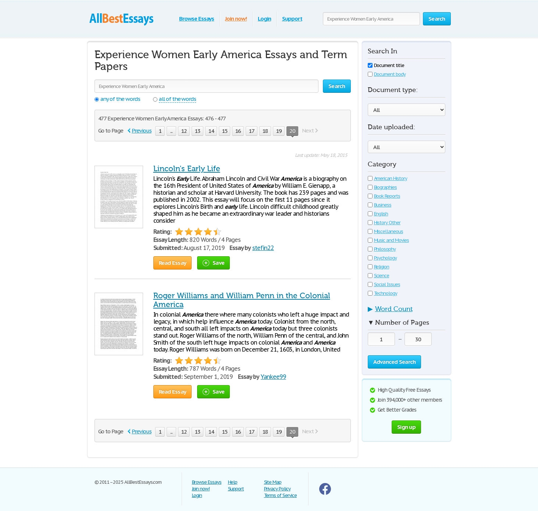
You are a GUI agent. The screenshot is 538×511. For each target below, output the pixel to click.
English (378, 214)
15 (225, 130)
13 (197, 130)
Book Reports (384, 196)
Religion (378, 267)
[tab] (406, 311)
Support (292, 18)
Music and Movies (388, 240)
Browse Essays (196, 18)
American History (387, 178)
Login (264, 18)
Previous (142, 130)
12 (184, 130)
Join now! (236, 18)
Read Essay (172, 262)
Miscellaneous (385, 231)
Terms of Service (280, 495)
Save (213, 262)
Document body (387, 74)
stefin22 (263, 247)
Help (233, 482)
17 (251, 130)
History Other (384, 222)
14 (211, 130)
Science (378, 275)
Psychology (382, 258)
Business (380, 205)
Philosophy (382, 249)
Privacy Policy (277, 489)
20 (292, 131)
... (171, 130)
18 (265, 130)
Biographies (382, 187)
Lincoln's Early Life (186, 168)
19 (279, 130)
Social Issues (384, 284)
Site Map (273, 482)
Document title (386, 65)
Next (308, 130)
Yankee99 (273, 376)
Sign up (406, 426)
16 (238, 130)
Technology (383, 293)
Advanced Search (394, 361)
